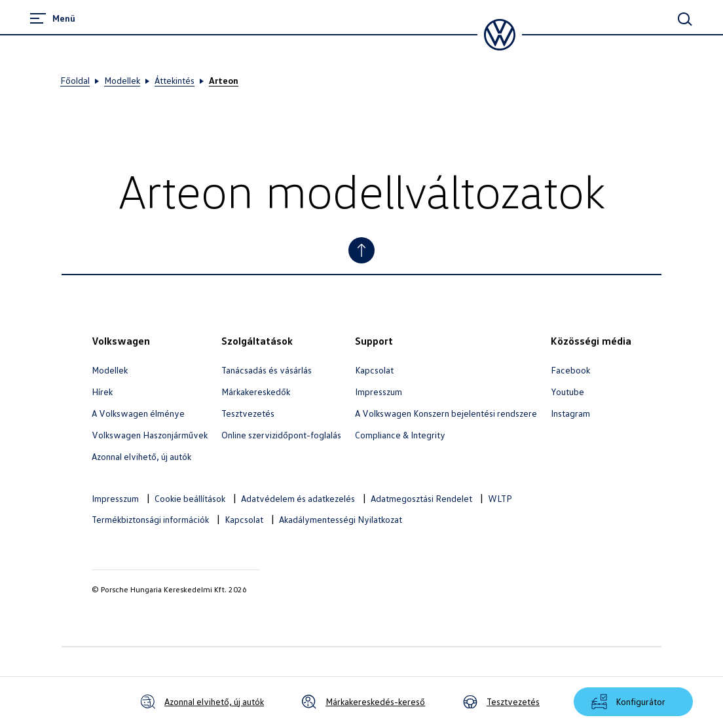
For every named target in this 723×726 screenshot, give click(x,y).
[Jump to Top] (361, 250)
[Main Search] (685, 19)
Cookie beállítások (190, 498)
